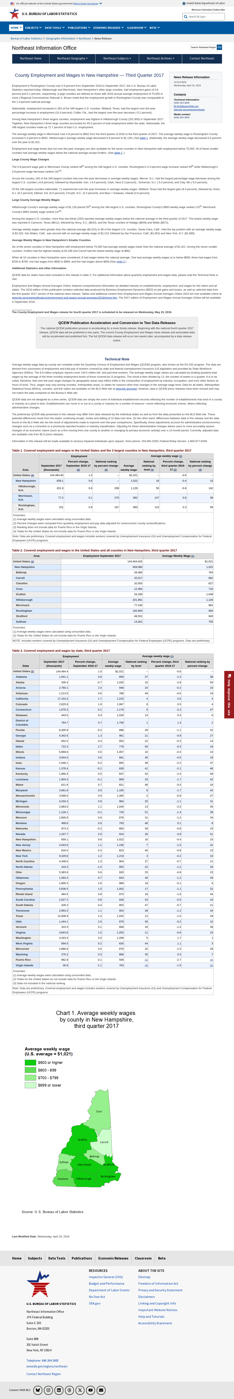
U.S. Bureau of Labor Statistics (49, 14)
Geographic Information (60, 38)
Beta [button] (153, 28)
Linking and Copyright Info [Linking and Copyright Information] (157, 1303)
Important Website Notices (157, 1310)
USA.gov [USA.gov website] (94, 1303)
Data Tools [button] (53, 28)
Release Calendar (202, 9)
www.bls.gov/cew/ (126, 388)
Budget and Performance (106, 1283)
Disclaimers (146, 1297)
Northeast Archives (159, 58)
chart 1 (121, 261)
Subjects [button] (32, 28)
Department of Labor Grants (109, 1290)
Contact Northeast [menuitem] (202, 58)
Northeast (85, 38)
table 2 (118, 152)
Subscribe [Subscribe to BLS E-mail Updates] (219, 9)
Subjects (35, 1258)
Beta (162, 1258)
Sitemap (144, 1277)
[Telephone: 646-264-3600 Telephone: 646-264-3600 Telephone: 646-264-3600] (54, 1360)
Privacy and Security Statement (160, 1290)
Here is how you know (85, 3)
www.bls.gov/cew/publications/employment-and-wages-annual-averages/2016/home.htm (64, 297)
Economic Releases (113, 1258)
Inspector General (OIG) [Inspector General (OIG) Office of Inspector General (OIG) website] (106, 1277)
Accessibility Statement (155, 1323)
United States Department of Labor (203, 3)
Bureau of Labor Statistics (26, 38)
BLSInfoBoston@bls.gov (186, 106)
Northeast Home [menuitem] (31, 58)
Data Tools (56, 1258)
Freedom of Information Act (158, 1283)
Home (16, 1258)
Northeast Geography (71, 58)
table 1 (144, 138)
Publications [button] (78, 28)
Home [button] (15, 28)
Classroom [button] (135, 28)
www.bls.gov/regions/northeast (189, 109)
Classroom (143, 1258)
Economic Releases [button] (107, 28)
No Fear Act (97, 1297)
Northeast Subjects (116, 58)
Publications (82, 1258)
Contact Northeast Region (43, 1374)
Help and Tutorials (151, 1316)
